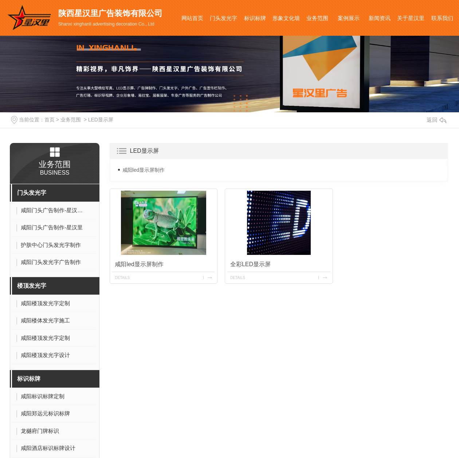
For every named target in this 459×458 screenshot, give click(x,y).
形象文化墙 (286, 18)
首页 (49, 120)
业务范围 (317, 18)
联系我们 (442, 18)
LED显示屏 (100, 120)
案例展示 (349, 18)
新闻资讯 (380, 18)
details (122, 277)
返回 (436, 120)
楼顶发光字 (31, 286)
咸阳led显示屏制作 (143, 170)
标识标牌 (255, 18)
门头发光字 (223, 18)
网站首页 (192, 18)
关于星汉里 (410, 18)
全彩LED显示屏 (250, 264)
